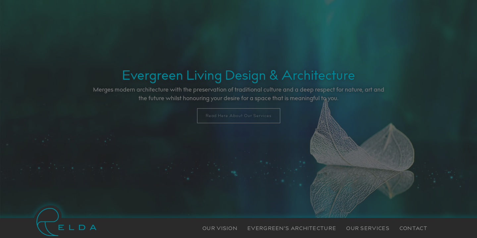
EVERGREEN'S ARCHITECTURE (291, 229)
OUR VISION (220, 229)
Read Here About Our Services (239, 115)
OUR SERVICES (368, 229)
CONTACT (413, 229)
